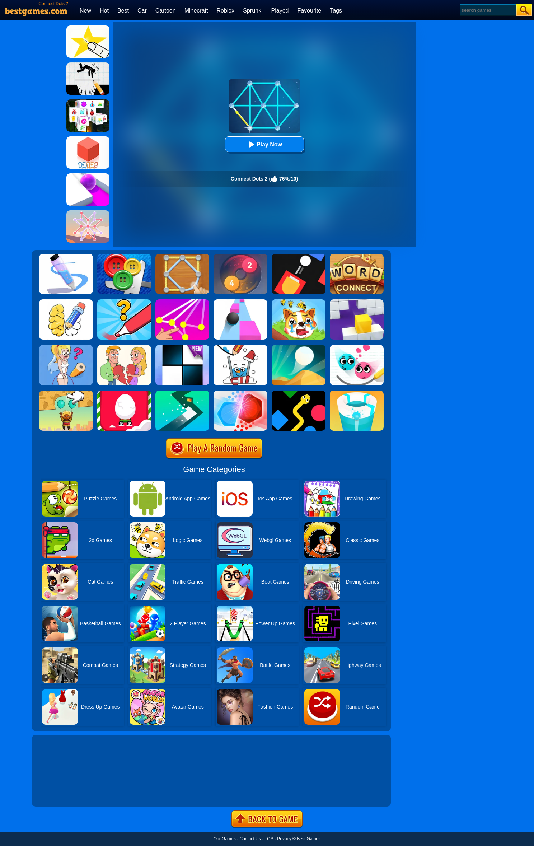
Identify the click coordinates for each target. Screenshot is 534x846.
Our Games (225, 838)
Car (142, 11)
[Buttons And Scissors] (124, 256)
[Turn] (182, 393)
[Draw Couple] (124, 347)
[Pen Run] (66, 256)
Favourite (309, 11)
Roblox (225, 11)
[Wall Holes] (357, 301)
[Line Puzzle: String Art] (182, 256)
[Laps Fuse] (240, 256)
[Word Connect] (357, 256)
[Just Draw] (66, 347)
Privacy (284, 838)
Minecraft (196, 11)
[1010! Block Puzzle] (87, 138)
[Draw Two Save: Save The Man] (87, 64)
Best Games (308, 838)
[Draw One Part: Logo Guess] (124, 301)
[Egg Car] (124, 393)
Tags (336, 11)
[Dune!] (298, 347)
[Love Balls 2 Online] (357, 347)
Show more (56, 793)
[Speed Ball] (240, 301)
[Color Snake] (298, 393)
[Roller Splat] (87, 175)
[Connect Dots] (182, 301)
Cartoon (165, 11)
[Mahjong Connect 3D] (87, 101)
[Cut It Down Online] (87, 28)
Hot (104, 11)
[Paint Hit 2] (357, 393)
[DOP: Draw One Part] (66, 301)
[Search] (487, 10)
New (85, 11)
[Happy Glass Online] (240, 347)
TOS (268, 838)
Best (123, 11)
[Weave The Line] (87, 212)
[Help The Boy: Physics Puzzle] (66, 393)
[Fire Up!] (298, 256)
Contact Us (250, 838)
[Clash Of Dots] (240, 393)
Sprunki (252, 11)
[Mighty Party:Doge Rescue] (298, 301)
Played (280, 11)
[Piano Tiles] (182, 347)
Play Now (264, 144)
